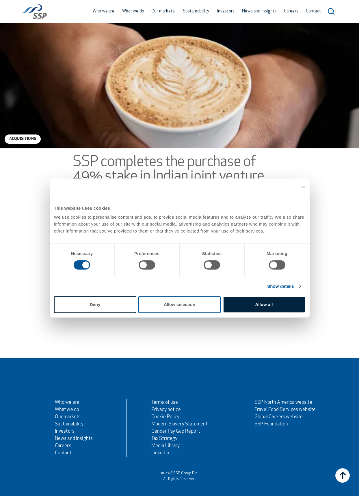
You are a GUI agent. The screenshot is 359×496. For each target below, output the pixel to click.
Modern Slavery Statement (179, 424)
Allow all (264, 304)
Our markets (163, 11)
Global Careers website (278, 416)
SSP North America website (283, 402)
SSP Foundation (271, 424)
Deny (95, 304)
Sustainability (196, 11)
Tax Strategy (164, 438)
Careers (291, 11)
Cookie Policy (165, 416)
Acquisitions (22, 139)
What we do (133, 11)
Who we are (104, 11)
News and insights (259, 11)
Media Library (165, 445)
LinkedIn (160, 453)
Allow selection (179, 304)
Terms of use (164, 402)
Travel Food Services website (285, 409)
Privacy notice (166, 409)
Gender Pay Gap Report (175, 431)
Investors (226, 11)
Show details (280, 286)
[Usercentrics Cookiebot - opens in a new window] (280, 187)
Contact (313, 11)
